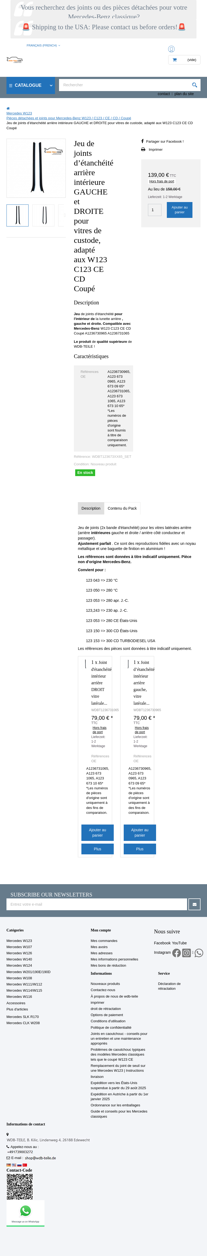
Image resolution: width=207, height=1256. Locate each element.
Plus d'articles (17, 1009)
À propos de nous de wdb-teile (114, 996)
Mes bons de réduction (108, 965)
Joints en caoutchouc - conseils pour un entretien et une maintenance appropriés (119, 1038)
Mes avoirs (99, 947)
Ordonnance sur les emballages (115, 1105)
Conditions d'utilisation (108, 1021)
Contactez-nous (103, 990)
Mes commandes (104, 941)
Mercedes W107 (19, 947)
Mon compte (101, 930)
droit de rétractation (106, 1009)
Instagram (162, 952)
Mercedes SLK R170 (22, 1017)
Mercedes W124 (19, 965)
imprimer (98, 1003)
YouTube (179, 943)
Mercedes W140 (19, 959)
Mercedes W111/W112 (24, 984)
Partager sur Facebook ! (165, 141)
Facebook (162, 943)
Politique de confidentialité (111, 1027)
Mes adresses (102, 953)
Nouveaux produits (105, 984)
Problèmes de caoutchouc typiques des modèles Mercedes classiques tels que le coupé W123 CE (118, 1054)
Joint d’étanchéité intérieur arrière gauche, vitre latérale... (143, 682)
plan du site (184, 94)
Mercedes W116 (19, 997)
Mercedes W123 (19, 941)
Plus (97, 849)
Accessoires (15, 1003)
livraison (97, 1077)
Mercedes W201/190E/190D (28, 972)
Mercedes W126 (19, 953)
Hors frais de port (161, 181)
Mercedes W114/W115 (24, 990)
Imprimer (156, 149)
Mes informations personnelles (114, 959)
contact (164, 94)
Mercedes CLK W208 (23, 1023)
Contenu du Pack (122, 508)
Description (91, 508)
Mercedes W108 (19, 978)
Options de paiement (107, 1015)
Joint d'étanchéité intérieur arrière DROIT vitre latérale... (101, 682)
